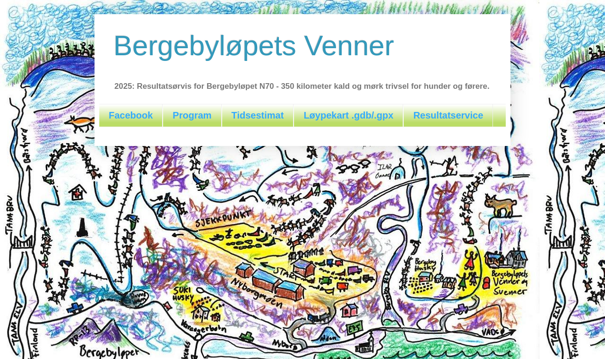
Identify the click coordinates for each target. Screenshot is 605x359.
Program (192, 115)
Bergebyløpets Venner (253, 45)
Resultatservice (448, 115)
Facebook (131, 115)
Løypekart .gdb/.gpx (348, 115)
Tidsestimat (258, 115)
